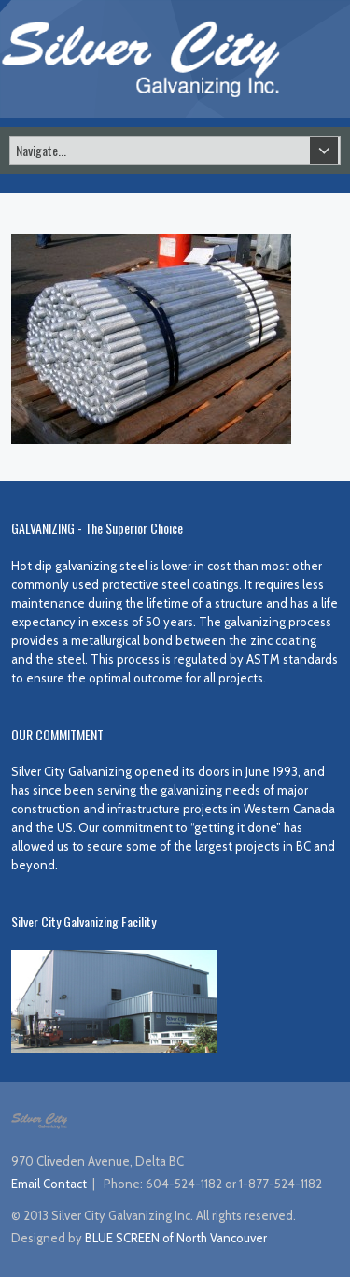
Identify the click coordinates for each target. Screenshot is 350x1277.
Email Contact (49, 1183)
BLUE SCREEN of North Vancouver (176, 1237)
